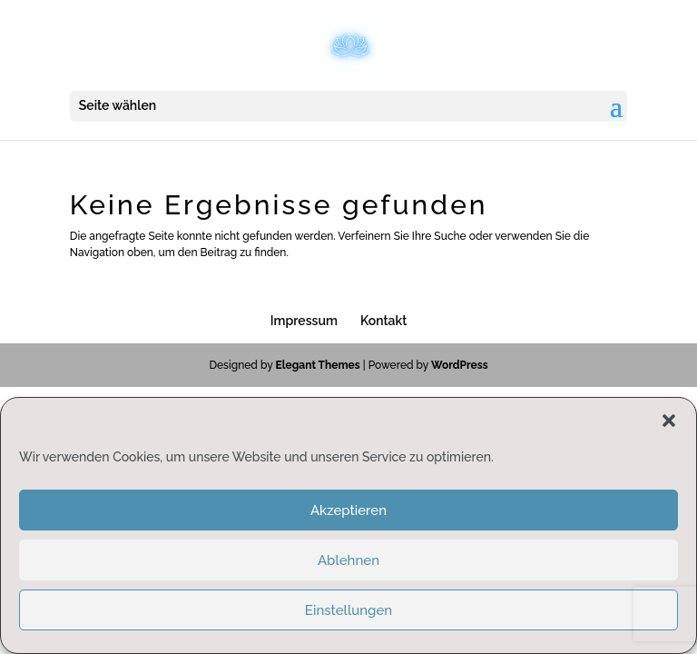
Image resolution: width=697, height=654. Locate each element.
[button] (669, 420)
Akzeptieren (348, 510)
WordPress (459, 365)
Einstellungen (348, 610)
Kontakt (383, 320)
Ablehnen (348, 560)
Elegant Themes (317, 365)
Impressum (304, 320)
